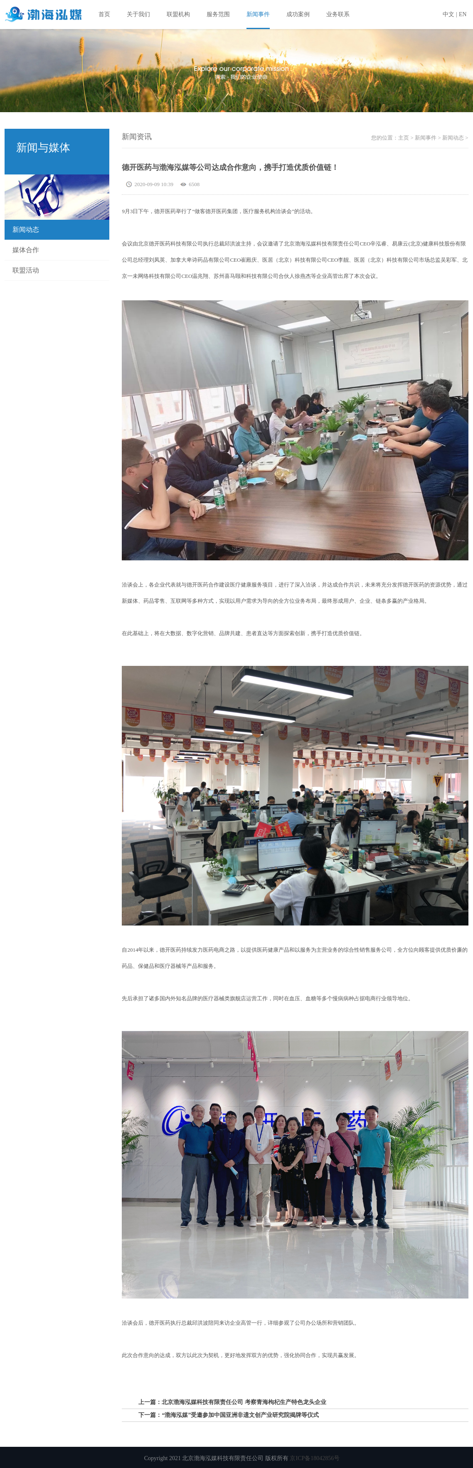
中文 (448, 14)
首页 (104, 14)
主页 (403, 138)
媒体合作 (25, 249)
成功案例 (298, 14)
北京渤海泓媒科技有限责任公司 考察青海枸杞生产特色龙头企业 (244, 1402)
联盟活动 (25, 270)
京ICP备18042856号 (315, 1458)
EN (463, 14)
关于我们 (138, 14)
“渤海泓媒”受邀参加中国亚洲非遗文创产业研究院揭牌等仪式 (240, 1415)
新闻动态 (25, 229)
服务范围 (218, 14)
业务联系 (338, 14)
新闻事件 (258, 14)
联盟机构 (178, 14)
